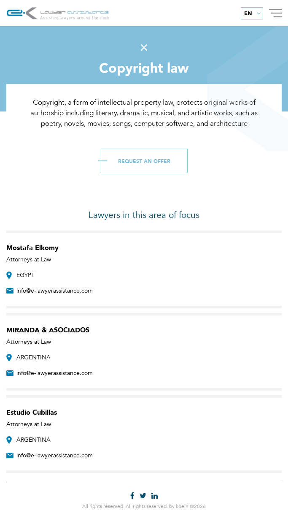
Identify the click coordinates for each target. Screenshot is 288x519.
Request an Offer (144, 161)
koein (182, 506)
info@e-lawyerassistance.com (54, 291)
